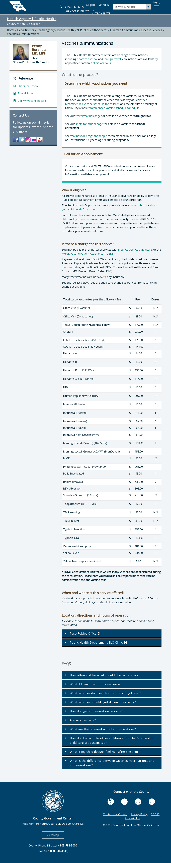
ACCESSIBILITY (77, 11)
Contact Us (21, 115)
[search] (130, 7)
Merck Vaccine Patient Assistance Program (88, 253)
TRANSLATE (101, 12)
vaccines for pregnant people (88, 136)
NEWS (105, 5)
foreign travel (112, 59)
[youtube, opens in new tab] (124, 801)
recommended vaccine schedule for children (92, 104)
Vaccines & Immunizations (23, 34)
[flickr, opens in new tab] (138, 801)
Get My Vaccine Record (29, 101)
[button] (156, 6)
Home (11, 30)
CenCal (134, 249)
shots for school (87, 59)
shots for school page (89, 124)
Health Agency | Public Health (31, 18)
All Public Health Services (92, 30)
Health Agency (46, 30)
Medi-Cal (123, 249)
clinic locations (102, 63)
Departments (25, 30)
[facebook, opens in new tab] (110, 801)
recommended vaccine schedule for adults (113, 108)
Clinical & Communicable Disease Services (136, 30)
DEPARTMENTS (72, 6)
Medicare (146, 249)
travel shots (138, 205)
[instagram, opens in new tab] (151, 801)
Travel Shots (23, 93)
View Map (55, 835)
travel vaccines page (88, 116)
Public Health (65, 30)
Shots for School (25, 86)
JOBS (91, 5)
